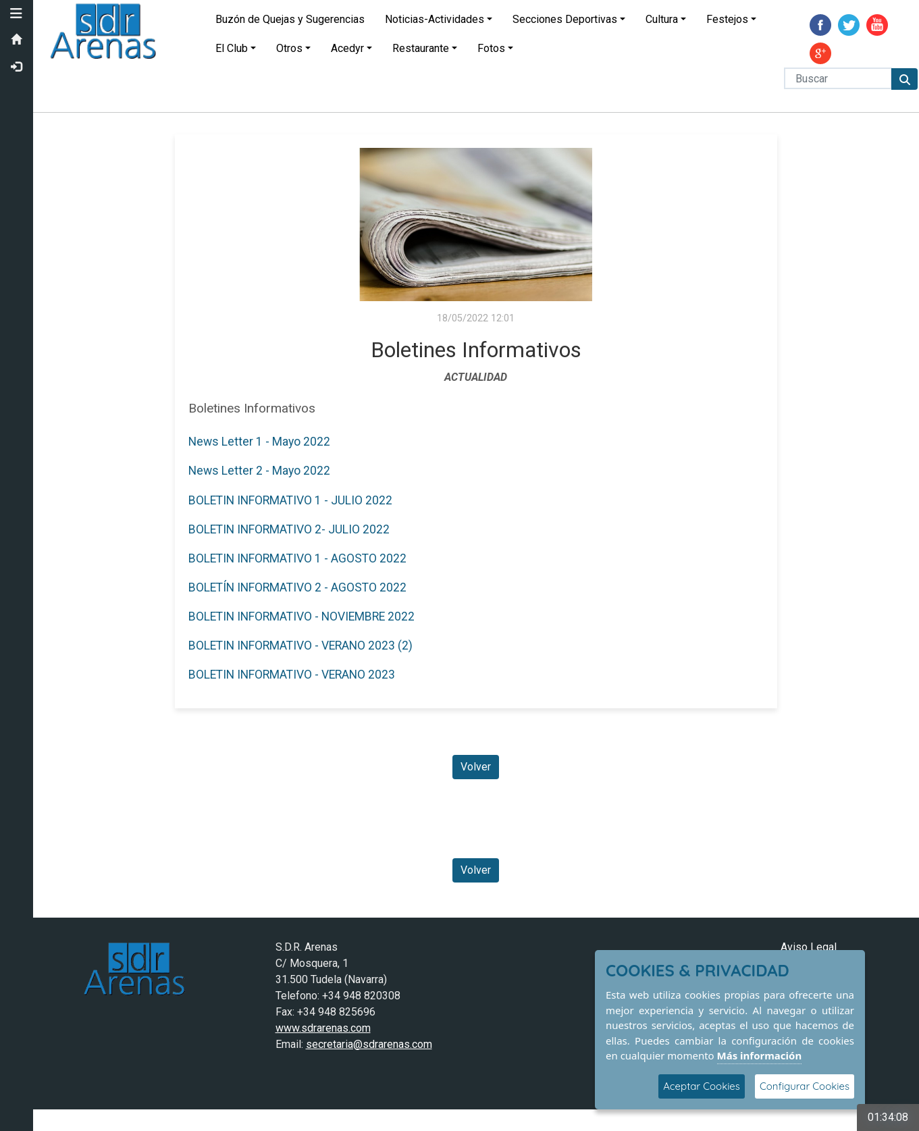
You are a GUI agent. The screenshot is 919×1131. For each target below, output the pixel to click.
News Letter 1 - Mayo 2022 (259, 441)
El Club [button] (232, 48)
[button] (17, 13)
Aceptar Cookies (701, 1086)
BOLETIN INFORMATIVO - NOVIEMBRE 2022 (301, 616)
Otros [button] (290, 48)
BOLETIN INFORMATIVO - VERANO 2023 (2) (300, 645)
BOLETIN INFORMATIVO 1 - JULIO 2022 (290, 500)
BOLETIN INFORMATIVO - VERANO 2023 (291, 674)
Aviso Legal (809, 947)
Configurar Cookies (804, 1086)
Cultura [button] (662, 19)
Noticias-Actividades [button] (435, 19)
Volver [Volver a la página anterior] (476, 870)
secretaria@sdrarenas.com (369, 1044)
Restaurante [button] (421, 48)
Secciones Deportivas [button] (565, 19)
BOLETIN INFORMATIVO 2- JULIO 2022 (289, 529)
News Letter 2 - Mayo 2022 (259, 470)
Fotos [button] (492, 48)
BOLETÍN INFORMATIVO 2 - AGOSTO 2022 (297, 587)
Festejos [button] (728, 19)
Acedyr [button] (348, 48)
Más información (759, 1055)
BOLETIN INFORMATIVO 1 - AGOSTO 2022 (297, 558)
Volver (476, 766)
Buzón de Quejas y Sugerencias (290, 19)
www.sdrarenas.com (323, 1028)
